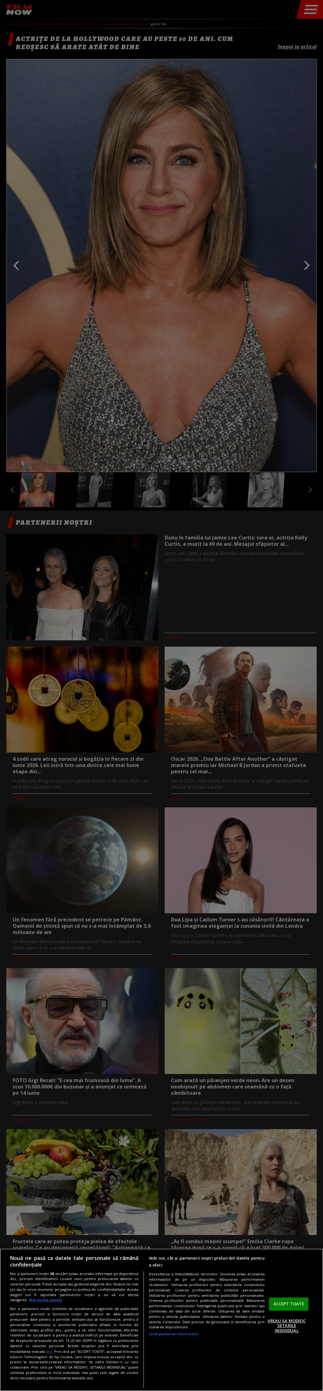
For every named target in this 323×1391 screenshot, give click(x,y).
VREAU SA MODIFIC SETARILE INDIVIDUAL (286, 1325)
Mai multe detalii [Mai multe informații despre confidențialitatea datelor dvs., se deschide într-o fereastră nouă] (45, 1299)
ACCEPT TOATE (288, 1304)
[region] (161, 1320)
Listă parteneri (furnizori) (173, 1333)
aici (49, 1351)
